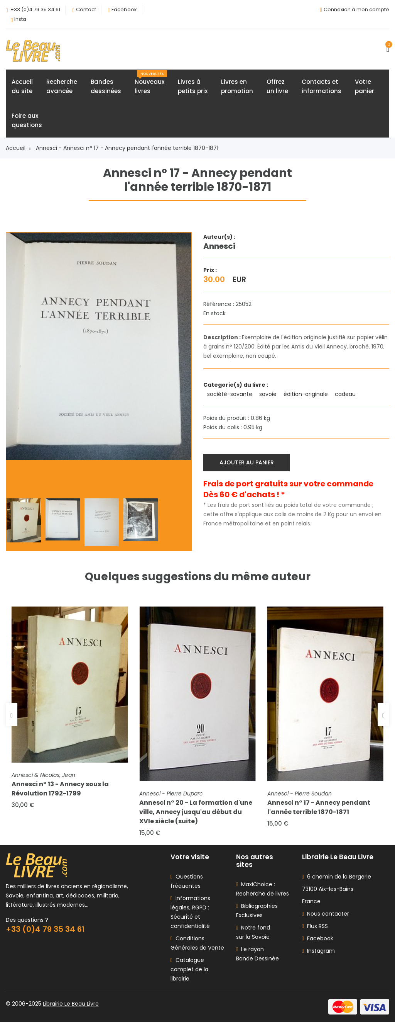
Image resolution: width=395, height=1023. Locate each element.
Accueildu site (22, 86)
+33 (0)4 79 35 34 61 (35, 9)
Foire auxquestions (27, 120)
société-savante (230, 394)
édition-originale (306, 394)
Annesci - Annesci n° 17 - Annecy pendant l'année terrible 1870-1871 (127, 148)
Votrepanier (364, 86)
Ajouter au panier (246, 462)
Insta (20, 19)
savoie (268, 394)
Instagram (318, 951)
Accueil (18, 148)
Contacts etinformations (321, 86)
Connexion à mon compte (356, 9)
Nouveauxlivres (151, 82)
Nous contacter (325, 914)
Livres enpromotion (237, 86)
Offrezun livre (277, 86)
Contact (86, 9)
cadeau (346, 394)
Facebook (124, 9)
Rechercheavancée (61, 86)
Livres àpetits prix (193, 86)
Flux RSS (315, 927)
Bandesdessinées (106, 86)
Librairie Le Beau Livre (71, 1004)
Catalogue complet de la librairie (189, 970)
